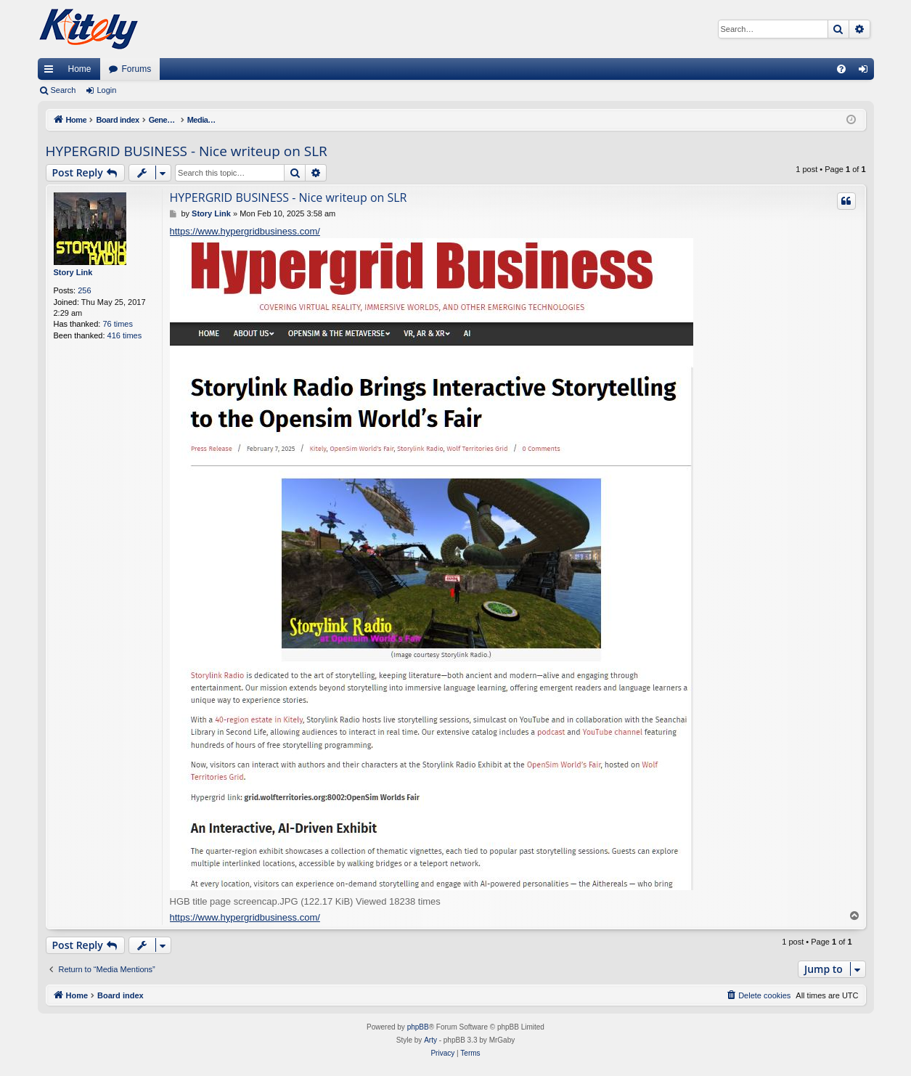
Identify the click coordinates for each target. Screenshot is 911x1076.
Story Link (73, 272)
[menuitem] (841, 69)
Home (79, 69)
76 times (117, 323)
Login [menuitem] (865, 72)
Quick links (52, 72)
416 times (124, 335)
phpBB (418, 1027)
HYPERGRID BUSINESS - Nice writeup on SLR (186, 151)
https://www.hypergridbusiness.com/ (245, 231)
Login (106, 90)
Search (63, 90)
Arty (430, 1040)
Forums (137, 69)
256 (84, 290)
